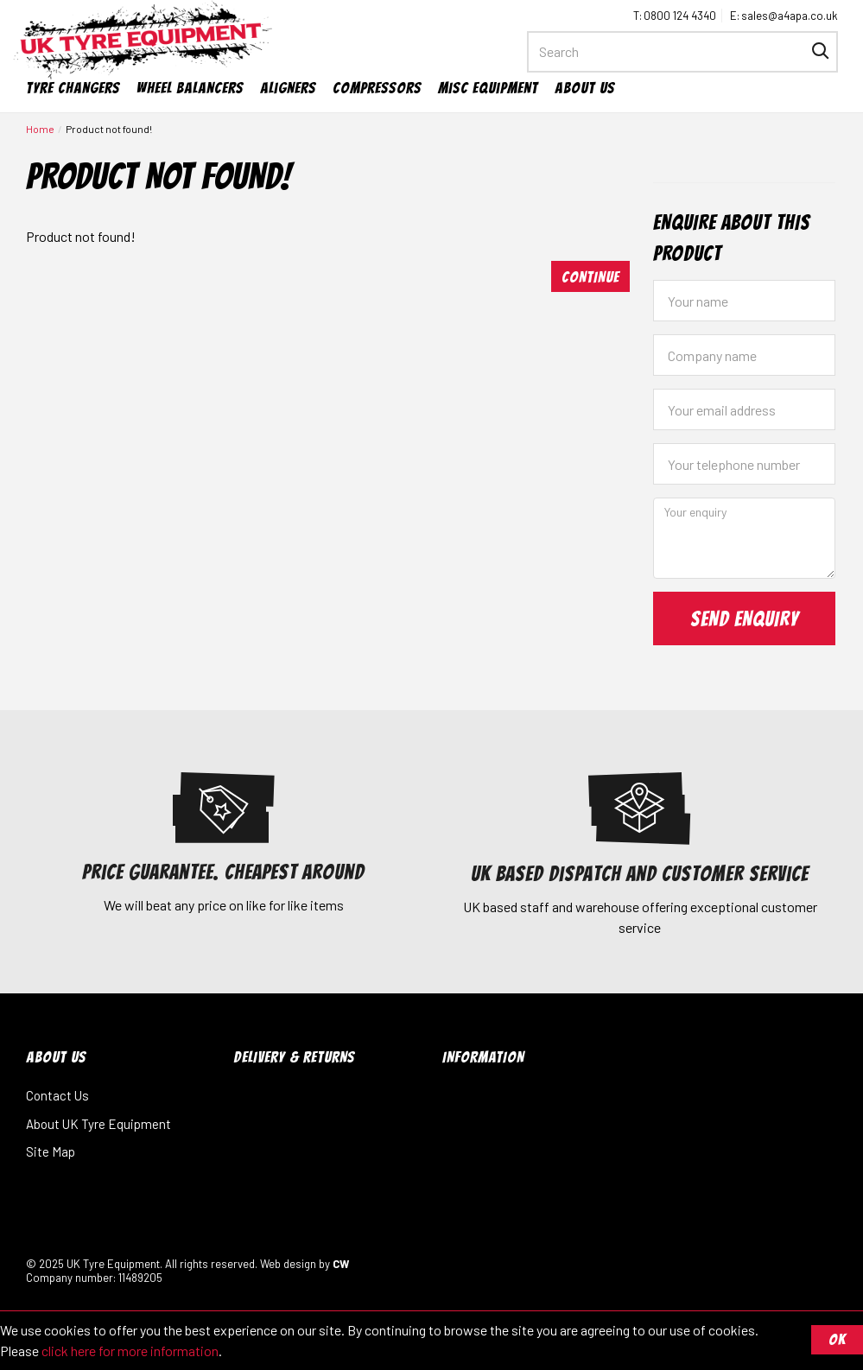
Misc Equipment (488, 87)
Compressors (377, 87)
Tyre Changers (73, 87)
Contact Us (57, 1095)
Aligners (288, 87)
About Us (585, 87)
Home (40, 129)
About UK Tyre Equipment (98, 1124)
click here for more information (130, 1350)
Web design (288, 1264)
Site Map (50, 1151)
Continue (590, 277)
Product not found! (109, 129)
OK (837, 1339)
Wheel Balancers (190, 87)
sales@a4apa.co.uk (789, 15)
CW (341, 1264)
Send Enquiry (744, 619)
